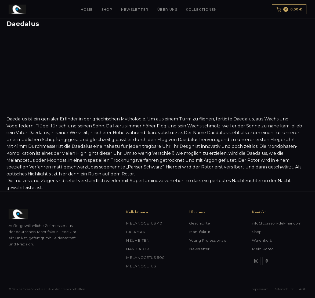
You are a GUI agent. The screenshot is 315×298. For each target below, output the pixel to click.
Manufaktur (199, 232)
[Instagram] (256, 261)
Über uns (167, 10)
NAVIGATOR (137, 249)
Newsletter (135, 10)
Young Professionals (207, 240)
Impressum (260, 289)
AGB (302, 289)
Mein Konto (263, 249)
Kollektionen (201, 10)
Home (87, 10)
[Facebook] (266, 261)
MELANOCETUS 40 (144, 223)
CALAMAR (135, 232)
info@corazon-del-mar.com (276, 223)
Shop (107, 10)
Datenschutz (284, 289)
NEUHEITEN (138, 240)
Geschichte (199, 223)
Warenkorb (262, 240)
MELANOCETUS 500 (145, 257)
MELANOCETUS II (143, 266)
